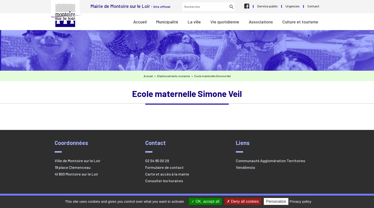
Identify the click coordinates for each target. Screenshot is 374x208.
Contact (313, 6)
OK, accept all (205, 201)
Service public (267, 6)
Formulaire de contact (164, 167)
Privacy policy (301, 201)
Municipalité (167, 21)
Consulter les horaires (164, 180)
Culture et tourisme (300, 21)
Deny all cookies (243, 201)
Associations (261, 21)
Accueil (140, 21)
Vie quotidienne (224, 21)
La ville (194, 21)
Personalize (276, 201)
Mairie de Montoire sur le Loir (67, 15)
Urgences (293, 6)
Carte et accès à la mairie (167, 174)
